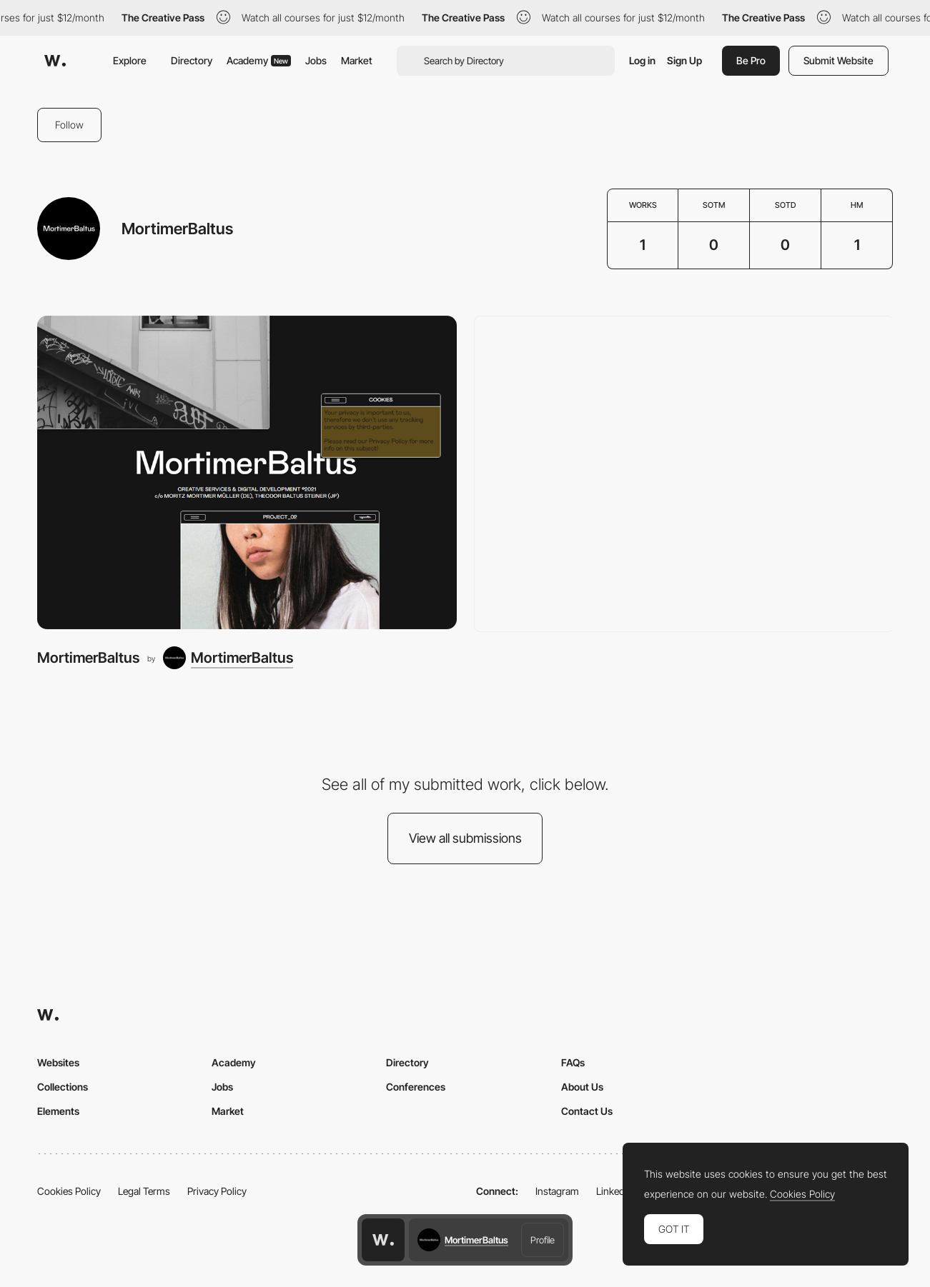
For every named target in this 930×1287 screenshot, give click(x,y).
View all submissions (465, 838)
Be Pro (751, 60)
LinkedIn (614, 1191)
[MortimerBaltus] (247, 473)
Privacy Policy (217, 1191)
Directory (191, 60)
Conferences (415, 1087)
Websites (58, 1062)
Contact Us (587, 1111)
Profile (542, 1240)
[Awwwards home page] (383, 1239)
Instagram (557, 1191)
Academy (259, 60)
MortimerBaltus (88, 657)
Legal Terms (144, 1191)
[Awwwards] (55, 60)
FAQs (573, 1062)
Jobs (316, 60)
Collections (62, 1087)
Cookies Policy (69, 1191)
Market (356, 60)
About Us (582, 1087)
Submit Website (838, 60)
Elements (58, 1111)
